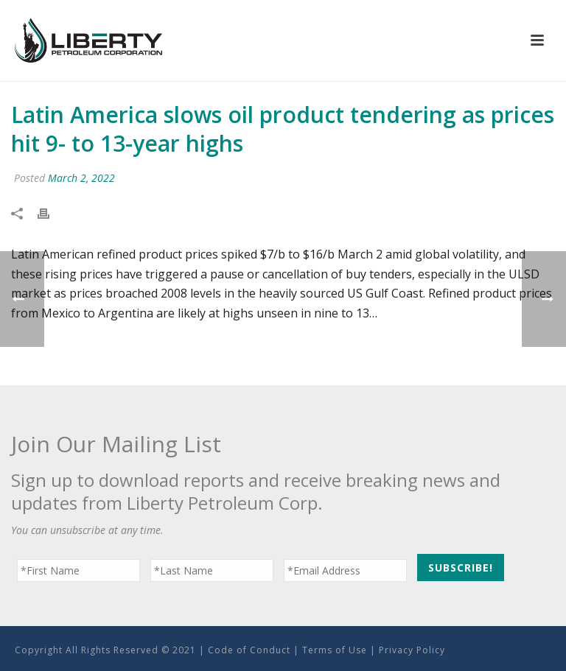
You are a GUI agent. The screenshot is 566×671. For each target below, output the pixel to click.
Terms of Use (334, 650)
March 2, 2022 (81, 178)
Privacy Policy (412, 650)
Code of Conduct (249, 650)
